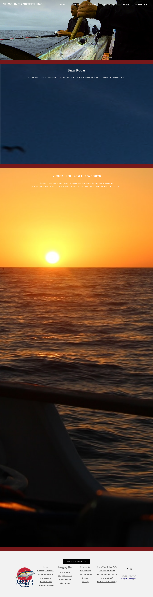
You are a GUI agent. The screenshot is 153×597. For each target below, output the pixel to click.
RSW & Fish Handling (107, 582)
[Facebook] (127, 569)
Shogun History (65, 576)
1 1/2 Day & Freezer (45, 571)
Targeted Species (46, 585)
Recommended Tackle (107, 574)
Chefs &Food (65, 580)
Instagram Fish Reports (65, 567)
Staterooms (45, 578)
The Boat (91, 6)
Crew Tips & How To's (107, 567)
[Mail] (130, 569)
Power (85, 578)
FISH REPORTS (109, 6)
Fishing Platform (45, 574)
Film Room (65, 583)
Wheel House (46, 582)
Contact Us (140, 6)
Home (62, 6)
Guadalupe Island (107, 571)
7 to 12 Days (85, 571)
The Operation (85, 574)
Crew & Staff (107, 578)
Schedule (76, 6)
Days (68, 572)
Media (125, 6)
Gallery (85, 582)
